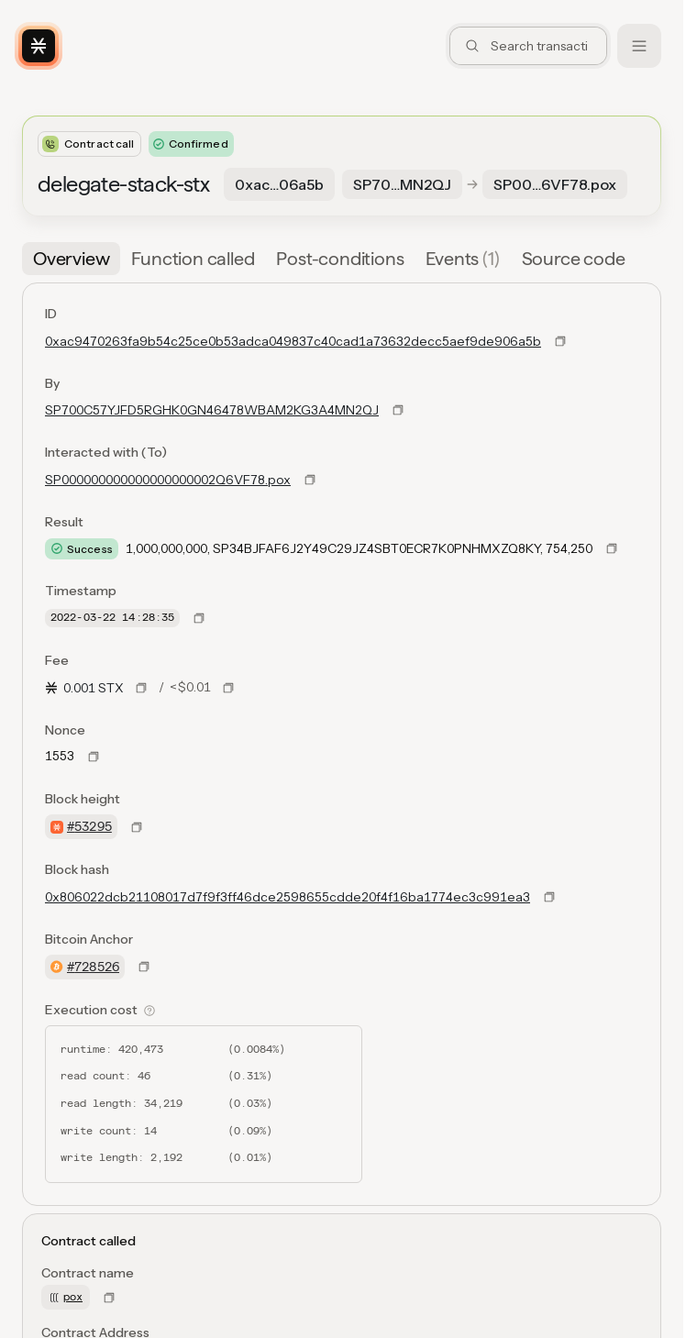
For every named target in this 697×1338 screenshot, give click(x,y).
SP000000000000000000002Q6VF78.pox (168, 479)
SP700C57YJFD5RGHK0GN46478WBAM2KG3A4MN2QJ (212, 410)
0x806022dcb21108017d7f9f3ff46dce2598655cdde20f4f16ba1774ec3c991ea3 (287, 897)
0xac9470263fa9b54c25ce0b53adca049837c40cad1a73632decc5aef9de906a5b (293, 341)
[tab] (71, 258)
